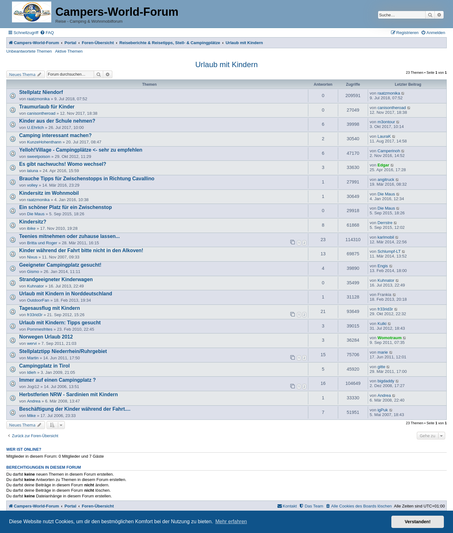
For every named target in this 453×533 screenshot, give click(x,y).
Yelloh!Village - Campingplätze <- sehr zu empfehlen (81, 150)
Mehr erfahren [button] (231, 521)
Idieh (31, 372)
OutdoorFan (38, 300)
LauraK (384, 136)
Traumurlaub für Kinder (47, 106)
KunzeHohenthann (44, 142)
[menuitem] (47, 32)
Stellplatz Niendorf (41, 92)
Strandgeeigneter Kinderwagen (56, 279)
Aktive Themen (69, 51)
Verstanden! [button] (418, 521)
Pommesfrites (40, 329)
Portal (70, 42)
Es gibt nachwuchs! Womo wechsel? (62, 164)
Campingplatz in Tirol (44, 365)
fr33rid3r (34, 314)
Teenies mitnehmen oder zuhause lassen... (69, 236)
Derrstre (385, 222)
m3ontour (386, 121)
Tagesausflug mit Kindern (49, 308)
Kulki (382, 323)
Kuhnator (35, 286)
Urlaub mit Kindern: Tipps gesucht (60, 322)
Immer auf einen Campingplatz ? (57, 380)
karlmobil (386, 237)
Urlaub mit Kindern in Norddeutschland (65, 293)
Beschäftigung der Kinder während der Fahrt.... (75, 409)
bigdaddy (386, 381)
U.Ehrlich (35, 127)
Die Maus (386, 194)
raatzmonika (38, 98)
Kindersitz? (32, 221)
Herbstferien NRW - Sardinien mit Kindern (68, 394)
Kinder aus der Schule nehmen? (57, 121)
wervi (32, 343)
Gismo (33, 271)
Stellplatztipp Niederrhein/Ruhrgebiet (63, 351)
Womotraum (390, 337)
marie (383, 352)
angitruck (386, 179)
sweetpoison (38, 156)
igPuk (383, 410)
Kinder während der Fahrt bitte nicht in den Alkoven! (81, 250)
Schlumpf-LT (389, 251)
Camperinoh (389, 150)
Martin (33, 358)
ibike (31, 228)
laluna (32, 170)
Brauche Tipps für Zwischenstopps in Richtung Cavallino (86, 178)
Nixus (32, 257)
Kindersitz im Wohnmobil (49, 193)
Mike (31, 415)
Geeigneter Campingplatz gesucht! (60, 265)
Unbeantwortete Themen (29, 51)
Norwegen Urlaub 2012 (46, 336)
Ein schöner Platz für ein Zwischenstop (65, 207)
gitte (381, 366)
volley (32, 185)
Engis (383, 266)
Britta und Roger (42, 242)
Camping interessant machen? (55, 135)
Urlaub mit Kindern (226, 64)
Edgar (383, 165)
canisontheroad (41, 113)
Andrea (34, 401)
